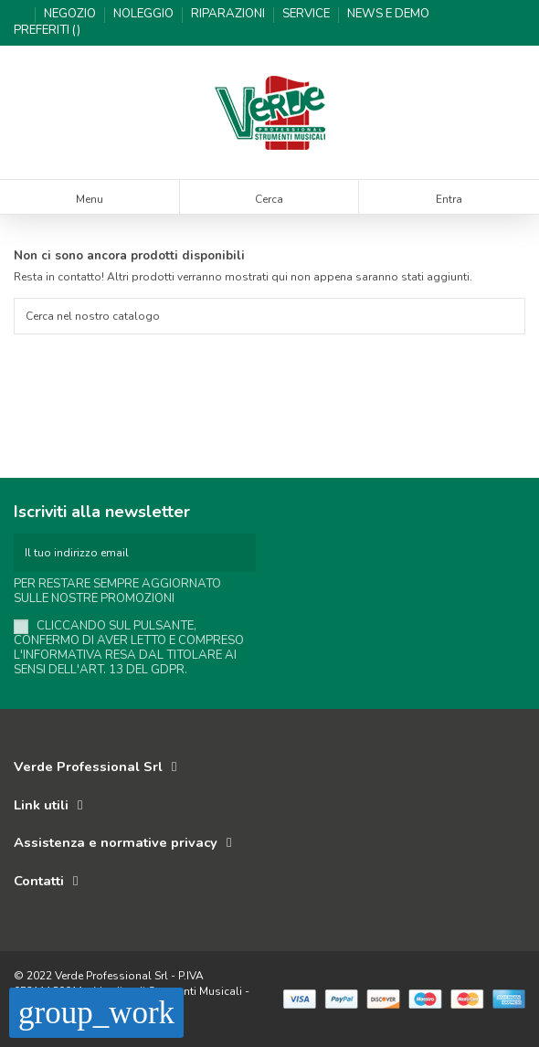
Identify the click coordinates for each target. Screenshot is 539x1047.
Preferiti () (47, 30)
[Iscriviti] (245, 553)
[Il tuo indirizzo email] (124, 553)
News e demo (388, 13)
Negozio (71, 13)
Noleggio (144, 13)
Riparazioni (229, 13)
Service (307, 13)
